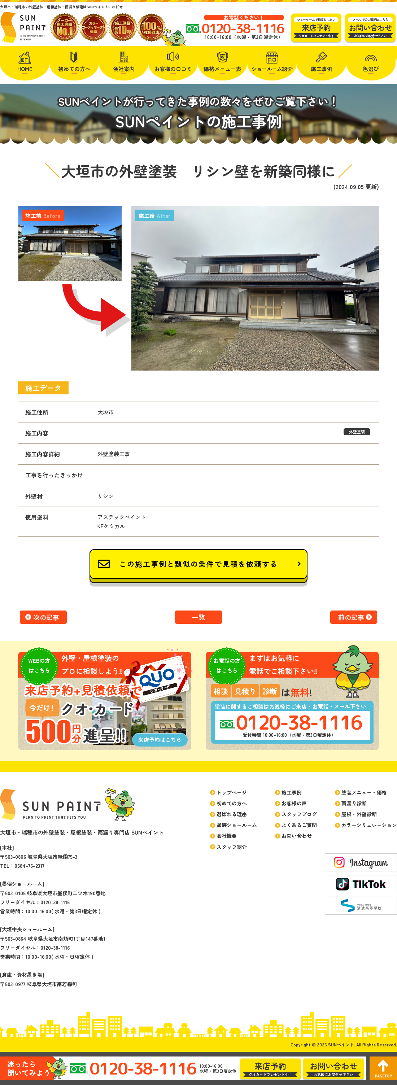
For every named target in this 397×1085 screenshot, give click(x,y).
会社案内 (124, 69)
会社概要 (227, 835)
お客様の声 (294, 803)
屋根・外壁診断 (359, 814)
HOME (24, 69)
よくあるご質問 (299, 824)
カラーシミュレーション (369, 824)
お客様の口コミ (173, 69)
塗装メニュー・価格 (364, 792)
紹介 (272, 69)
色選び (371, 69)
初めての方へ (74, 69)
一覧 (198, 617)
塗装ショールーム (237, 824)
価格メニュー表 (222, 69)
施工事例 (321, 69)
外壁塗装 (357, 431)
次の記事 (46, 617)
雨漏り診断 (354, 803)
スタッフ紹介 (232, 846)
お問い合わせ (297, 835)
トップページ (232, 792)
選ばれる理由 (232, 814)
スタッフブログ (299, 814)
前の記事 (351, 617)
